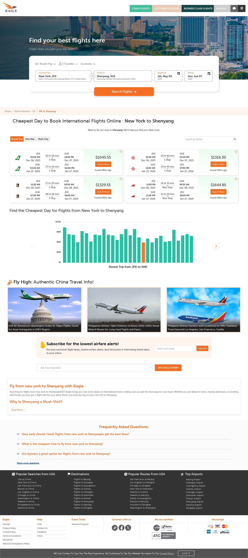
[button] (222, 8)
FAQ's (40, 536)
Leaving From (44, 73)
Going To (101, 73)
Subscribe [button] (202, 348)
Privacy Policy (9, 528)
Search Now (103, 164)
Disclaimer (8, 539)
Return (191, 73)
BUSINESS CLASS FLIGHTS (198, 8)
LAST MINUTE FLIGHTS (166, 8)
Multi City (43, 139)
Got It (186, 553)
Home (9, 111)
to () (50, 391)
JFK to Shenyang (47, 111)
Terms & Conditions (12, 536)
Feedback (41, 532)
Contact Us (42, 528)
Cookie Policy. (167, 553)
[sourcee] (211, 139)
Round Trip (16, 139)
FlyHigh (6, 524)
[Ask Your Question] (94, 367)
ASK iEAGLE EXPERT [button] (168, 367)
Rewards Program (80, 524)
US (33, 111)
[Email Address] (181, 349)
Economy (86, 63)
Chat (39, 524)
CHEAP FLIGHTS (141, 8)
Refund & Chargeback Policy (16, 543)
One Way (29, 139)
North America (22, 111)
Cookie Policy (9, 532)
